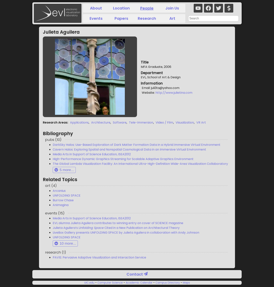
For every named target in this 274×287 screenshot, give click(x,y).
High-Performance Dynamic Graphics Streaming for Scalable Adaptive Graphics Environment (123, 159)
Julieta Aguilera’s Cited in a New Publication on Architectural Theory (116, 228)
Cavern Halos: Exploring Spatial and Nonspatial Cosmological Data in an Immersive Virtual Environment (129, 149)
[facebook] (208, 8)
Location (121, 8)
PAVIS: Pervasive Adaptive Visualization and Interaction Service (99, 257)
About (96, 8)
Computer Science (110, 283)
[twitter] (218, 8)
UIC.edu (89, 283)
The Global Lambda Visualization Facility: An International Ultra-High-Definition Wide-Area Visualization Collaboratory (140, 164)
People (147, 8)
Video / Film (164, 122)
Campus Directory (168, 283)
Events (96, 18)
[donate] (229, 8)
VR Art (201, 122)
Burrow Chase (63, 200)
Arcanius (59, 191)
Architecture (100, 122)
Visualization (185, 122)
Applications (79, 122)
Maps (186, 283)
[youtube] (198, 8)
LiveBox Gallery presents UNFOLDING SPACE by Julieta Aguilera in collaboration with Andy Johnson (126, 232)
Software (120, 122)
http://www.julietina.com (173, 92)
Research (147, 18)
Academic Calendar (139, 283)
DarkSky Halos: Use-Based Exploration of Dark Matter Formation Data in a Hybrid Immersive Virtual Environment (136, 145)
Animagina (60, 205)
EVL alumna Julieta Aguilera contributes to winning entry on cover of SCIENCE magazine (118, 223)
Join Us (172, 8)
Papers (121, 18)
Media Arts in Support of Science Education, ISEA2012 (92, 154)
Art (172, 18)
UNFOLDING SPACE (66, 195)
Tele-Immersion (141, 122)
